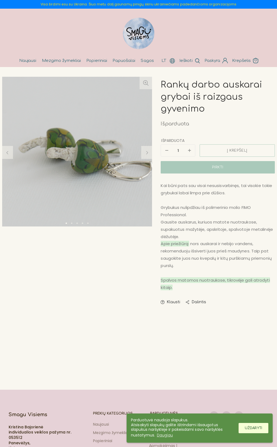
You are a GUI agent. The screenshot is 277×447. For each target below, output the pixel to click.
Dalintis (196, 302)
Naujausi (28, 60)
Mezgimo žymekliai (61, 60)
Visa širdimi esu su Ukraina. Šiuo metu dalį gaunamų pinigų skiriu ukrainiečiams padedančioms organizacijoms (139, 4)
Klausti (170, 302)
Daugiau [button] (165, 435)
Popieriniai (96, 60)
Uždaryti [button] (253, 428)
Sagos (147, 60)
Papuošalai (124, 60)
